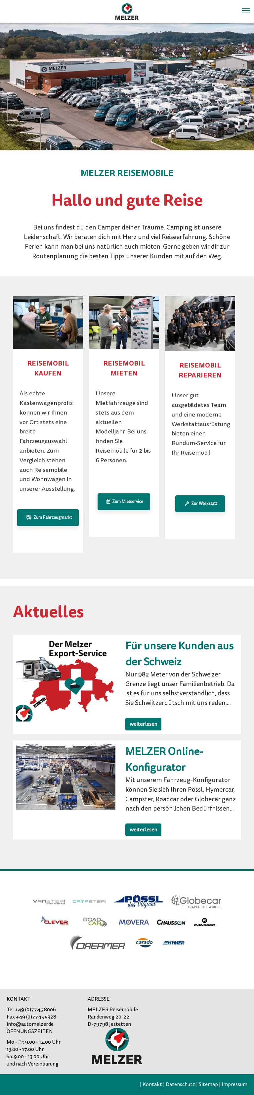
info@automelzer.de (30, 1024)
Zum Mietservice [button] (124, 502)
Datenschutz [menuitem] (180, 1084)
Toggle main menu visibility (246, 10)
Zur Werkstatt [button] (200, 504)
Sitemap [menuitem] (208, 1084)
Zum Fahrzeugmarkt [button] (48, 518)
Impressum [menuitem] (234, 1084)
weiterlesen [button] (143, 724)
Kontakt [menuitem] (152, 1084)
